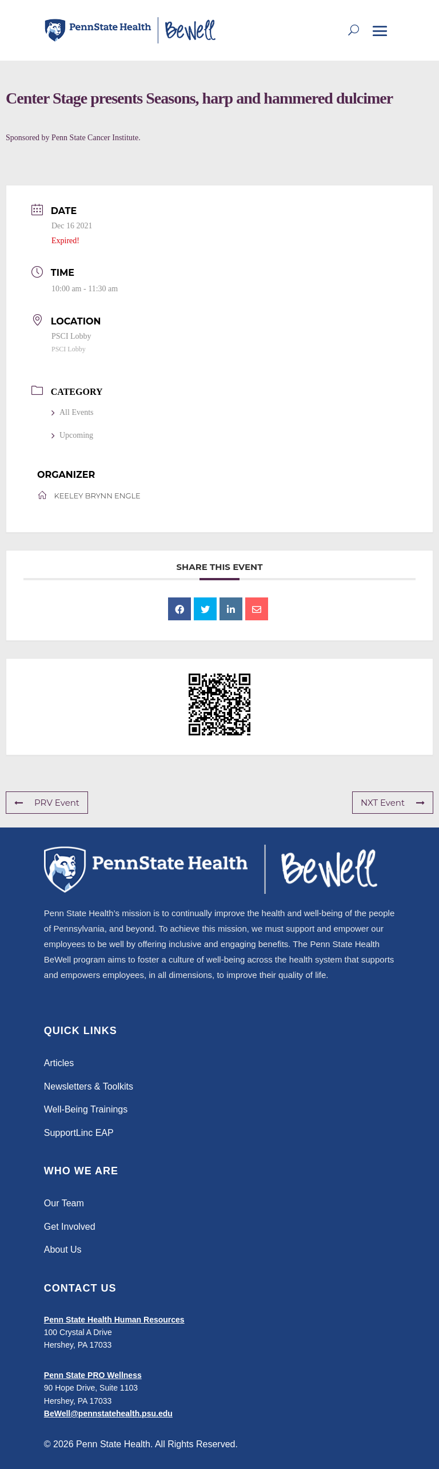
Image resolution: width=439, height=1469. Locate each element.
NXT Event (393, 802)
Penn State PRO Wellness (93, 1375)
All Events (72, 412)
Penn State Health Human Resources (114, 1319)
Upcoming (72, 435)
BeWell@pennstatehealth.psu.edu (108, 1413)
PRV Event (46, 802)
